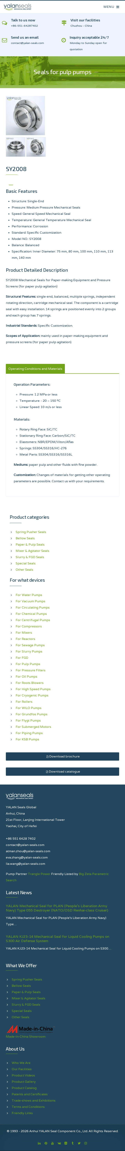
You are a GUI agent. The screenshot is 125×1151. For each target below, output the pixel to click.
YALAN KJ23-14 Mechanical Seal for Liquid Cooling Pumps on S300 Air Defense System (57, 938)
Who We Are (21, 1063)
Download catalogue (62, 771)
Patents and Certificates (30, 1094)
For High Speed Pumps (33, 689)
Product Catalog (24, 1088)
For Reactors (25, 639)
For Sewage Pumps (30, 645)
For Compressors (29, 626)
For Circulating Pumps (33, 607)
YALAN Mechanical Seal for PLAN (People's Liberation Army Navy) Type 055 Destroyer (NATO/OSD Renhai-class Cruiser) (57, 908)
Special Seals (26, 563)
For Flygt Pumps (28, 720)
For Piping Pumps (29, 733)
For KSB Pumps (27, 739)
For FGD (22, 658)
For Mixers (24, 633)
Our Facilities (22, 1069)
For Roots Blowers (30, 683)
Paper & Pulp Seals (30, 544)
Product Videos (23, 1075)
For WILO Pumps (28, 708)
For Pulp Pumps (28, 664)
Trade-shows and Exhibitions (33, 1100)
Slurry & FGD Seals (30, 557)
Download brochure (63, 756)
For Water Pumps (29, 595)
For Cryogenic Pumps (32, 695)
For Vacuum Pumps (30, 601)
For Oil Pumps (26, 676)
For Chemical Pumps (31, 614)
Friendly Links (22, 1113)
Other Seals (24, 570)
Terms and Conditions (28, 1107)
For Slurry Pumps (29, 651)
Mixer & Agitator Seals (32, 551)
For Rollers (24, 702)
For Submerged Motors (33, 727)
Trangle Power (39, 874)
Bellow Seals (25, 538)
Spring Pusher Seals (31, 532)
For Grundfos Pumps (31, 714)
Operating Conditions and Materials (35, 369)
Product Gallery (24, 1082)
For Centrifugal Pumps (33, 620)
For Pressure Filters (31, 670)
